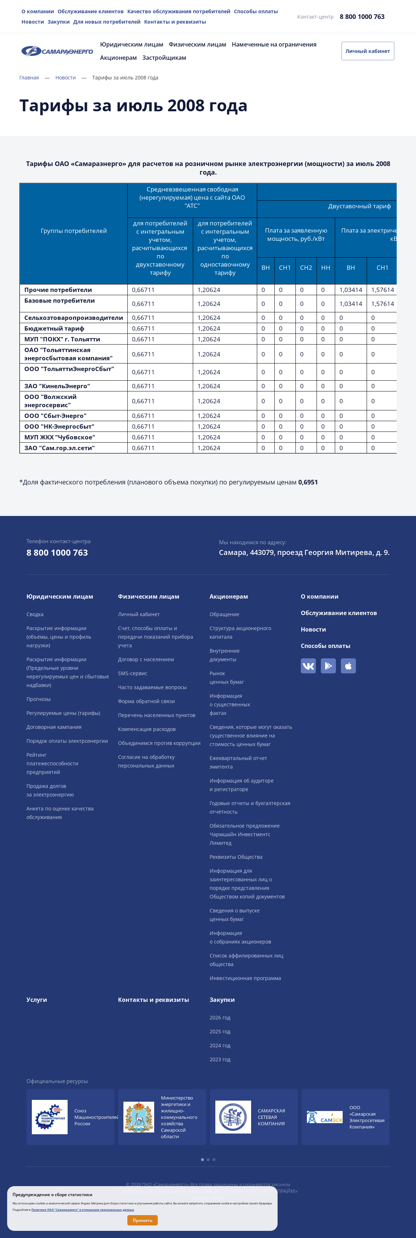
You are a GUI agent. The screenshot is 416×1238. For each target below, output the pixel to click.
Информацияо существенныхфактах (230, 704)
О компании (37, 11)
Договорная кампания (54, 726)
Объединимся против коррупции (159, 743)
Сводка (35, 614)
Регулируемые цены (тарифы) (63, 713)
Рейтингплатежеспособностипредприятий (52, 763)
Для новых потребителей (107, 21)
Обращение (224, 614)
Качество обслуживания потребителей (178, 11)
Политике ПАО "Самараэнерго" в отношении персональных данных (82, 1210)
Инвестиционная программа (245, 978)
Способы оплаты (256, 11)
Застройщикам (164, 58)
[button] (202, 1159)
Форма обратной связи (146, 701)
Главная (34, 77)
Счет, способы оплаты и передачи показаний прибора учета (155, 637)
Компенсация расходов (147, 729)
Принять (142, 1220)
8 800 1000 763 (362, 16)
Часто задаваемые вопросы (152, 687)
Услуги (36, 1000)
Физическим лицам (197, 44)
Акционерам (118, 58)
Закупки (59, 21)
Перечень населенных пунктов (156, 715)
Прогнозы (38, 699)
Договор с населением (146, 659)
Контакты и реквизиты (175, 21)
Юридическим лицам (131, 44)
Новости (32, 21)
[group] (70, 1117)
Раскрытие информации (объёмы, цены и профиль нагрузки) (58, 637)
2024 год (220, 1045)
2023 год (220, 1059)
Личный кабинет (368, 51)
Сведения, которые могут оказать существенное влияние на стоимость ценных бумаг (251, 735)
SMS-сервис (132, 673)
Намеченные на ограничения (274, 44)
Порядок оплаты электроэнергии (67, 740)
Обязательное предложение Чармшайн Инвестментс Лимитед (245, 834)
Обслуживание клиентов (91, 11)
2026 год (220, 1017)
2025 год (220, 1031)
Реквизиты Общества (236, 856)
